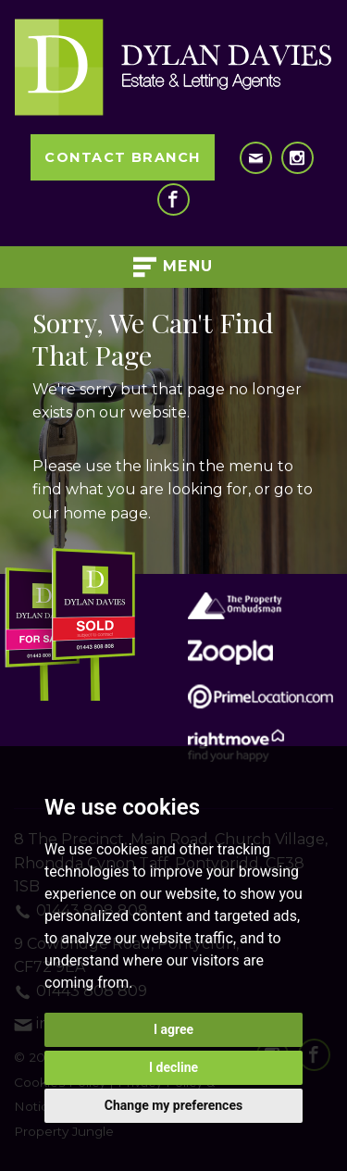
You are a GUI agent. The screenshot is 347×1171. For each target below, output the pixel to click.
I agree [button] (173, 1029)
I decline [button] (173, 1067)
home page (105, 513)
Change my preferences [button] (173, 1105)
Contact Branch (122, 157)
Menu (173, 267)
